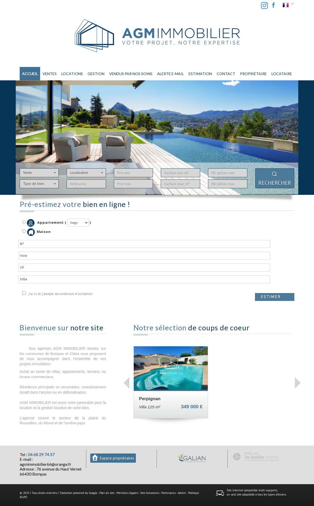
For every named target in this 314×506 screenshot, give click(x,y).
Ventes (49, 73)
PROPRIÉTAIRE (253, 73)
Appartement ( (44, 223)
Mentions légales (127, 493)
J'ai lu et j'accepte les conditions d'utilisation (60, 294)
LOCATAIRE (282, 73)
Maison (39, 232)
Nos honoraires (149, 493)
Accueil (30, 73)
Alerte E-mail (170, 73)
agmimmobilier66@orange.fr (45, 464)
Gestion (96, 73)
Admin (182, 493)
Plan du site (106, 493)
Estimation (200, 73)
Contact (226, 73)
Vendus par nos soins (130, 73)
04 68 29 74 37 (41, 454)
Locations (72, 73)
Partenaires (168, 493)
